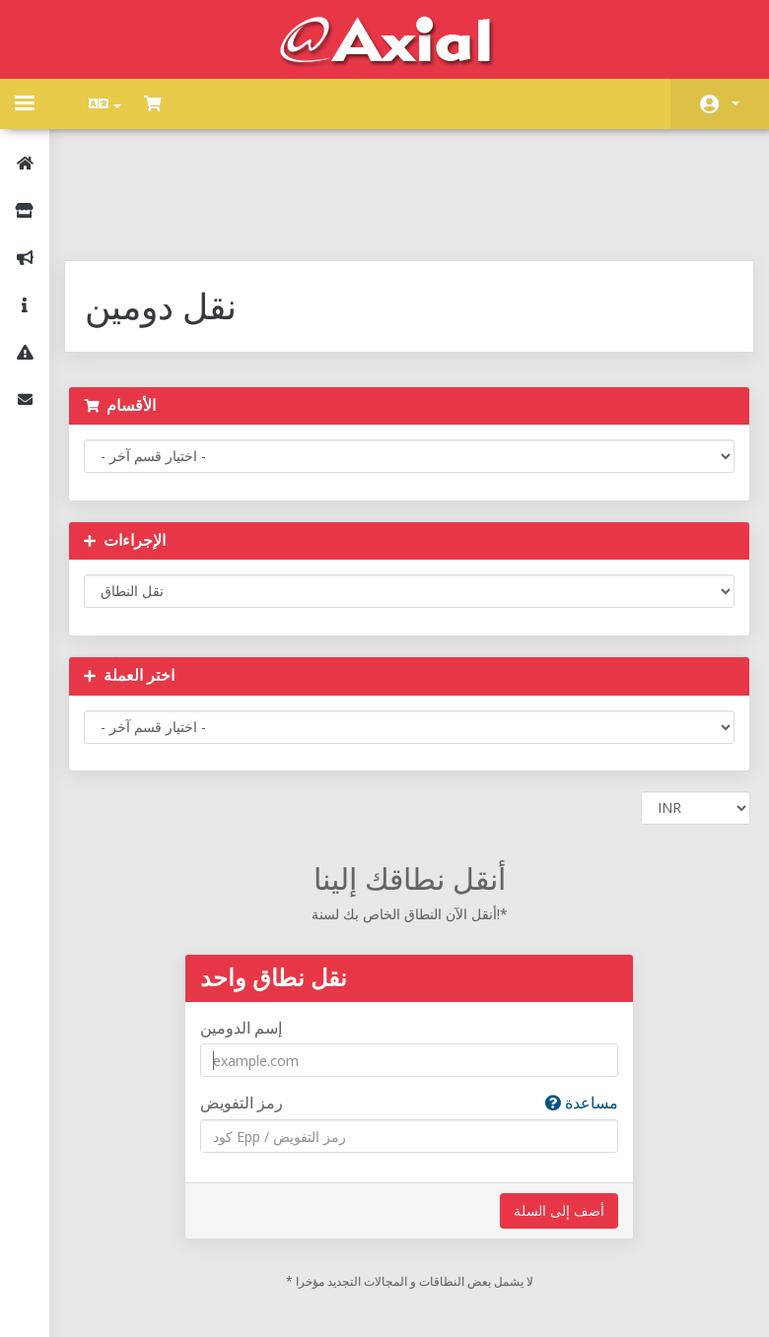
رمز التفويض (409, 1001)
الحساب (735, 103)
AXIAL (435, 1302)
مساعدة (571, 1001)
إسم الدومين (251, 926)
